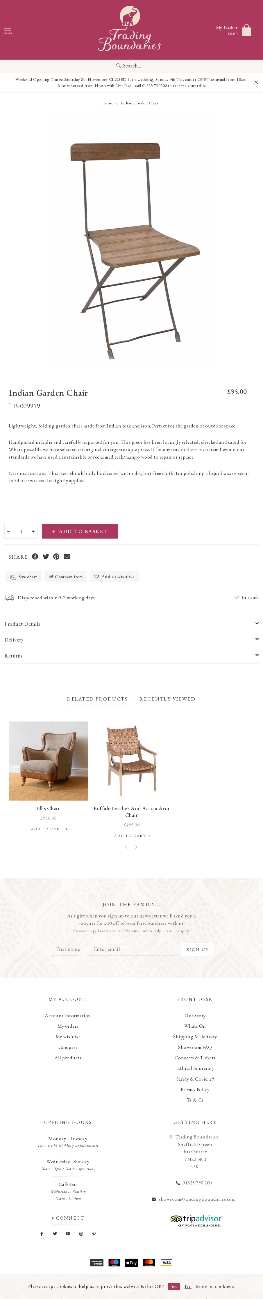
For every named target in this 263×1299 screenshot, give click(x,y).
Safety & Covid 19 (195, 1079)
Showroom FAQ (195, 1047)
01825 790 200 (197, 1182)
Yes (174, 1286)
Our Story (195, 1015)
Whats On (195, 1026)
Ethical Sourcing (195, 1068)
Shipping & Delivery (195, 1036)
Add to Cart (48, 829)
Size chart (23, 577)
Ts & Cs (195, 1100)
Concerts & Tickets (195, 1057)
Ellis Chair (48, 808)
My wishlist (68, 1036)
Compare (68, 1047)
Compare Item (66, 576)
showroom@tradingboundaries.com (197, 1199)
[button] (126, 847)
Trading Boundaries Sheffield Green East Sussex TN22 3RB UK (197, 1152)
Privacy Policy (195, 1089)
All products (67, 1057)
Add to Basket (80, 531)
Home (107, 103)
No (188, 1286)
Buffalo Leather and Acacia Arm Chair (131, 811)
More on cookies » (215, 1286)
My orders (68, 1026)
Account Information (68, 1015)
